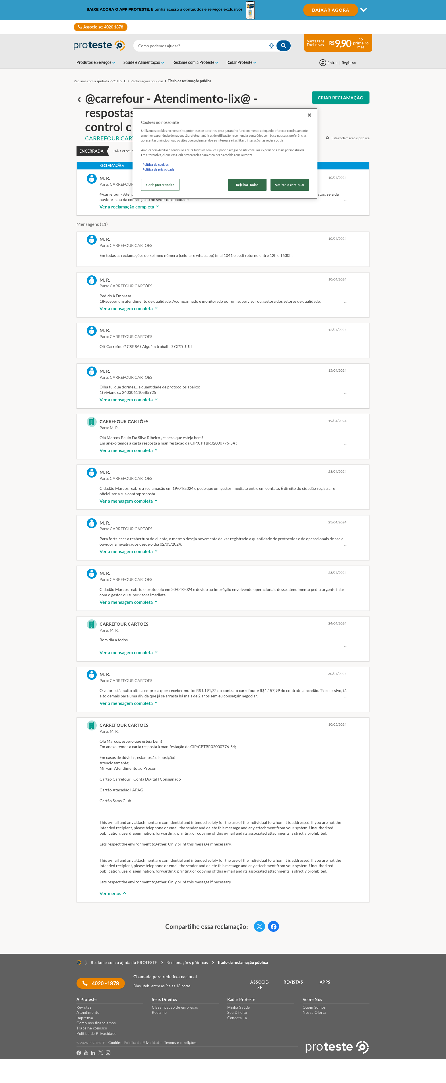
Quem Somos (314, 1007)
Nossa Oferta (314, 1012)
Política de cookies (156, 164)
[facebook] (79, 1053)
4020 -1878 (100, 983)
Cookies (114, 1043)
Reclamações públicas (147, 81)
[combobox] (212, 46)
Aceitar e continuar (290, 185)
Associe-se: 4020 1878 (100, 27)
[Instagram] (108, 1053)
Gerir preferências (160, 185)
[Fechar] (309, 115)
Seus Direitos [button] (164, 999)
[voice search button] (269, 45)
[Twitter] (100, 1053)
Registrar (349, 62)
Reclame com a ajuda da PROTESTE (100, 81)
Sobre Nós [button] (312, 999)
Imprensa (85, 1018)
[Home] (79, 962)
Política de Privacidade (97, 1033)
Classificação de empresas (175, 1007)
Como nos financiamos (96, 1023)
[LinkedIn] (93, 1053)
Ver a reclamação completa (130, 206)
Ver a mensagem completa (129, 308)
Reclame (159, 1012)
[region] (225, 153)
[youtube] (86, 1053)
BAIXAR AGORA (330, 10)
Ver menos (113, 893)
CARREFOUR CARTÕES (115, 138)
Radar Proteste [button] (241, 999)
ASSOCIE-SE (260, 985)
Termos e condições (180, 1043)
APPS (325, 982)
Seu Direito (237, 1012)
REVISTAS (293, 982)
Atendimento (88, 1012)
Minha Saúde (238, 1007)
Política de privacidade (158, 169)
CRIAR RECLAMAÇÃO (341, 97)
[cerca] (194, 45)
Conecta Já (237, 1018)
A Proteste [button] (86, 999)
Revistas (84, 1007)
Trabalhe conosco (92, 1028)
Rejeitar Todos (247, 185)
